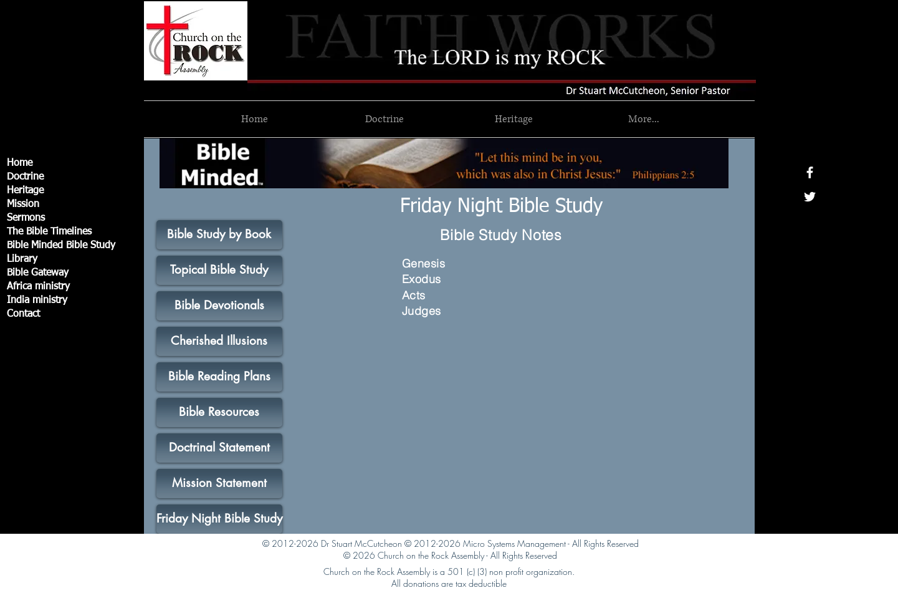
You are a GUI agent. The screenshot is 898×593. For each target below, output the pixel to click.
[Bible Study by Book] (219, 234)
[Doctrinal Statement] (219, 448)
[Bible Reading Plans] (219, 377)
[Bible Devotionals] (219, 306)
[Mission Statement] (219, 483)
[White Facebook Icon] (810, 172)
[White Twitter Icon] (810, 197)
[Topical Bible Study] (219, 270)
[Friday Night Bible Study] (501, 206)
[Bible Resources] (219, 412)
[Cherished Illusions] (219, 341)
